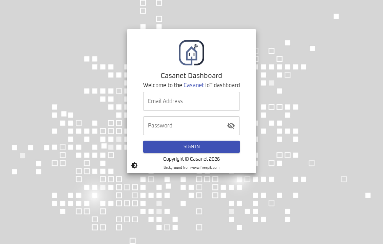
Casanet (194, 85)
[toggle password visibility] (231, 126)
